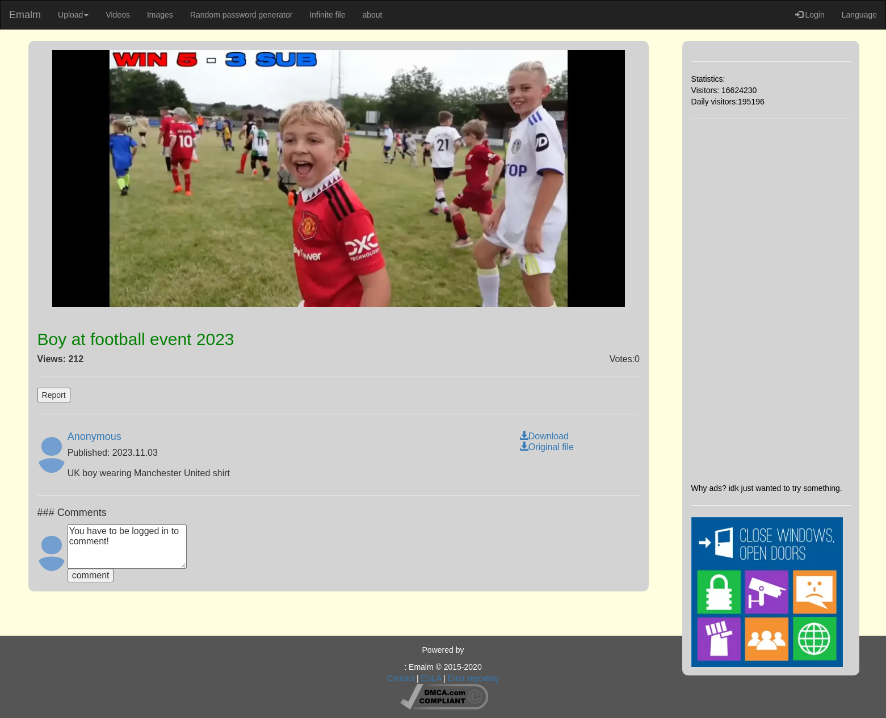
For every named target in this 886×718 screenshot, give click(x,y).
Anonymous (94, 436)
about (372, 14)
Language (859, 14)
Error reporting (473, 678)
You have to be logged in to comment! (127, 546)
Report (54, 395)
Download (544, 436)
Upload (73, 14)
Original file (546, 447)
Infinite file (327, 14)
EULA (431, 678)
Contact (400, 678)
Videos (118, 14)
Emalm (25, 14)
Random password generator (241, 14)
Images (160, 14)
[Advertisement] (771, 301)
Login (810, 14)
